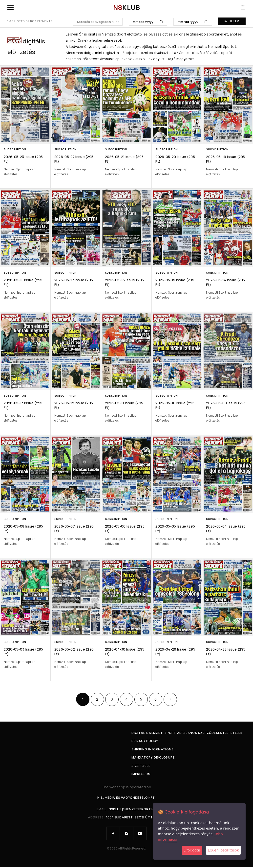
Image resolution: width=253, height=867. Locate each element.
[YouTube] (140, 833)
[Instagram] (126, 833)
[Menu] (10, 7)
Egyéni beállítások (223, 850)
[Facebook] (113, 833)
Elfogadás (192, 850)
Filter (232, 21)
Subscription (15, 149)
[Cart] (243, 7)
